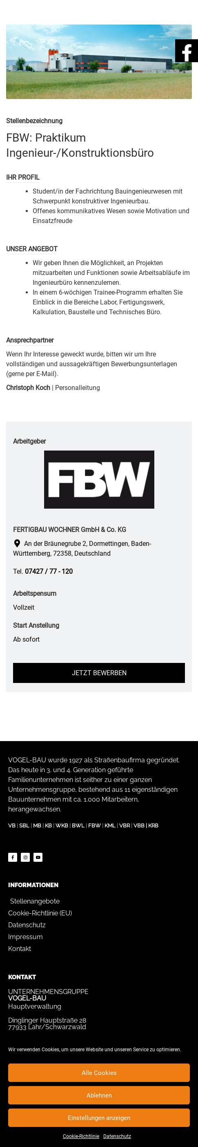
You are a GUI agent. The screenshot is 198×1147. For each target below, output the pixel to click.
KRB (153, 826)
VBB (139, 826)
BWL (78, 826)
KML (110, 826)
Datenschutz (117, 1136)
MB (37, 826)
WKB (62, 826)
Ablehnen (99, 1095)
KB (48, 826)
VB (12, 826)
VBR (124, 826)
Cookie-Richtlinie (81, 1136)
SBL (24, 826)
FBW (94, 826)
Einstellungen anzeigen (99, 1118)
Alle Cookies (99, 1073)
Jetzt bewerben (99, 673)
